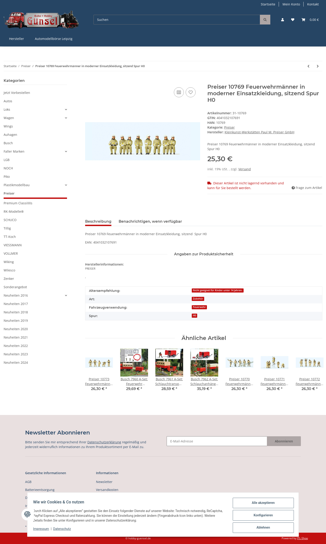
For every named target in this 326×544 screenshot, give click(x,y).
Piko (7, 176)
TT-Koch (10, 236)
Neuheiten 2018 (16, 312)
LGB (7, 160)
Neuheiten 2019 (16, 320)
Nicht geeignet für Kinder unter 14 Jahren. (217, 290)
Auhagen (10, 134)
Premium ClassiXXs (18, 203)
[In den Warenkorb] (88, 81)
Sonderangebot (15, 287)
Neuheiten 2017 (16, 304)
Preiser (229, 127)
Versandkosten (107, 490)
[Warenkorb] (310, 19)
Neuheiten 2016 (16, 295)
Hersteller (16, 39)
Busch (8, 143)
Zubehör (198, 298)
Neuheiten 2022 (16, 346)
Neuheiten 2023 (16, 354)
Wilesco (9, 270)
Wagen (9, 118)
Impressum (42, 530)
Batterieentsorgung (40, 490)
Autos (8, 101)
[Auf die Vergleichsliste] (179, 92)
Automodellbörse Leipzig (53, 39)
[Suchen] (176, 19)
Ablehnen (261, 528)
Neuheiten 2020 (16, 329)
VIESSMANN (13, 245)
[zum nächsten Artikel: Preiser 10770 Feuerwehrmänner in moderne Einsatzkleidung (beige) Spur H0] (317, 66)
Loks (7, 109)
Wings (8, 126)
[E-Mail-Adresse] (217, 441)
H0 (194, 315)
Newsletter (104, 482)
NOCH (8, 168)
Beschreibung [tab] (98, 221)
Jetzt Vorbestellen (17, 92)
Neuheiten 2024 (16, 362)
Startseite (268, 4)
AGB (28, 482)
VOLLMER (11, 253)
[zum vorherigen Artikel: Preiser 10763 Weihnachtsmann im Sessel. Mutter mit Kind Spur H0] (308, 66)
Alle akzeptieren (261, 504)
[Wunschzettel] (293, 19)
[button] (283, 19)
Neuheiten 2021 (16, 337)
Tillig (7, 228)
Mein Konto (291, 4)
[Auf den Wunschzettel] (191, 92)
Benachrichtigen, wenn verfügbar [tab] (150, 221)
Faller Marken (14, 151)
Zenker (9, 278)
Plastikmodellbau (17, 185)
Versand (244, 169)
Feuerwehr (199, 307)
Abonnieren (284, 441)
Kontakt (313, 4)
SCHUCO (10, 220)
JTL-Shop (302, 538)
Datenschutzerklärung (104, 442)
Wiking (9, 262)
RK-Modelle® (14, 211)
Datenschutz (63, 530)
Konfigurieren (261, 516)
